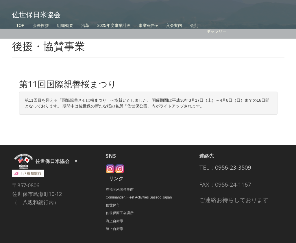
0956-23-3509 (233, 167)
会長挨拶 (41, 25)
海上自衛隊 (114, 221)
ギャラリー (216, 31)
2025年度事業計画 (114, 25)
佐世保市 (113, 205)
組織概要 (65, 25)
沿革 (85, 25)
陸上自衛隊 (114, 229)
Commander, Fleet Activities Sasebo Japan (139, 197)
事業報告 (148, 25)
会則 (194, 25)
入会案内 (174, 25)
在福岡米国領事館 (120, 190)
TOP (20, 25)
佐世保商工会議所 (120, 213)
